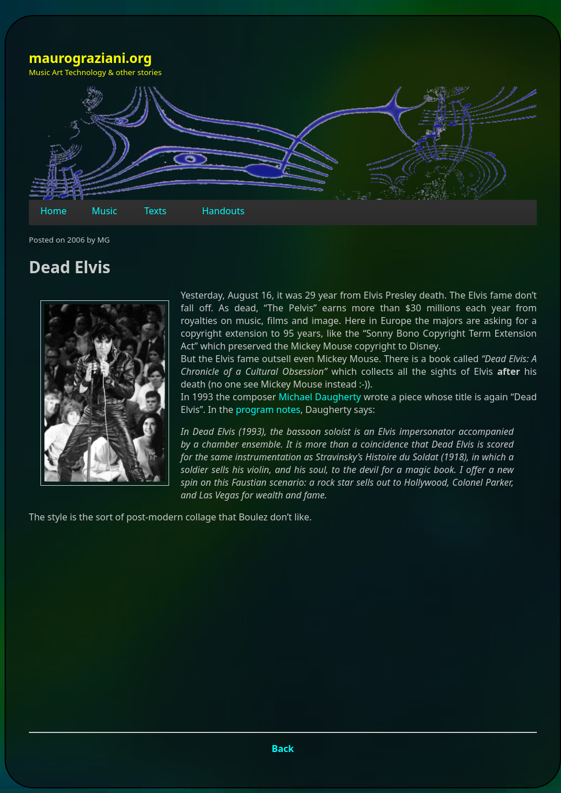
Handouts (223, 210)
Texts (155, 210)
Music (104, 210)
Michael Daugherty (320, 396)
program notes (267, 409)
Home (53, 210)
